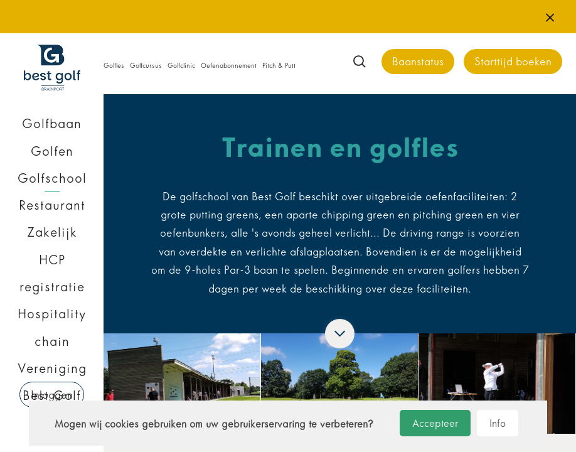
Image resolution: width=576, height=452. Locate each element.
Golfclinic (181, 66)
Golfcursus (146, 66)
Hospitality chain (52, 327)
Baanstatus (418, 61)
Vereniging (52, 368)
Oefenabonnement (229, 66)
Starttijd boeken (513, 61)
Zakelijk (52, 232)
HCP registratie (52, 273)
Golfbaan (52, 123)
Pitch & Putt (279, 66)
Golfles (114, 66)
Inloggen (52, 395)
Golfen (52, 151)
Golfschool (52, 178)
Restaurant (52, 205)
